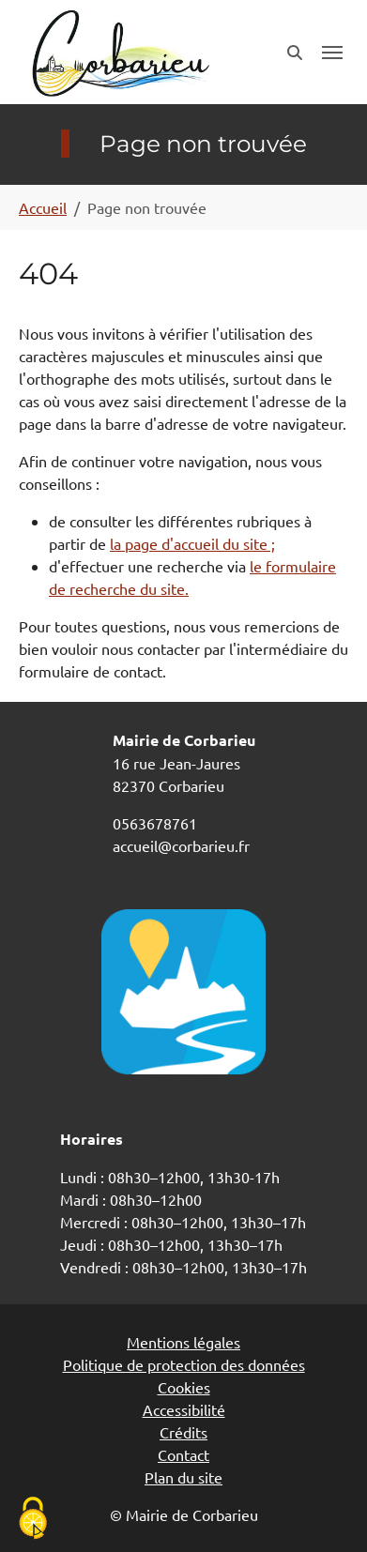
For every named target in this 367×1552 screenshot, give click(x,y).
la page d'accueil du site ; (192, 543)
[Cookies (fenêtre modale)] (33, 1519)
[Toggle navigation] (332, 52)
